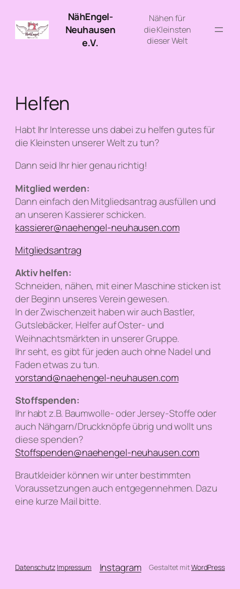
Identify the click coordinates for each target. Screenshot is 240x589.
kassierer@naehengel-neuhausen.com (97, 227)
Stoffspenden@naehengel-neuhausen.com (107, 452)
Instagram (120, 567)
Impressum (74, 567)
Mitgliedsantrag (48, 250)
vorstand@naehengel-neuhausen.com (97, 377)
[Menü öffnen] (219, 30)
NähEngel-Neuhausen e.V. (90, 29)
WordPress (208, 567)
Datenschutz (35, 567)
